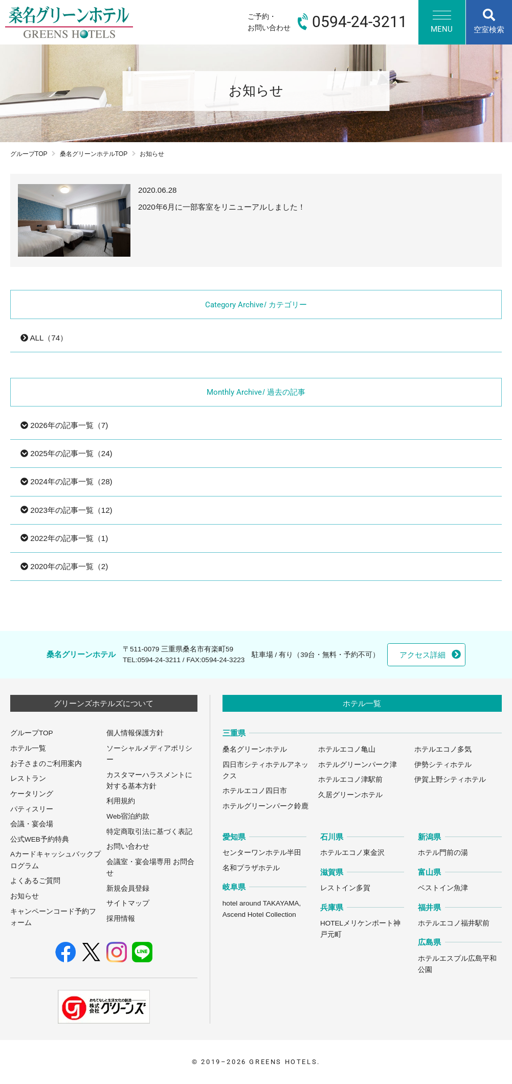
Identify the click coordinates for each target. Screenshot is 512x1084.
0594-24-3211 (159, 660)
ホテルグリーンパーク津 (357, 765)
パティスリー (31, 809)
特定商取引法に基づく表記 (149, 831)
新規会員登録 (127, 888)
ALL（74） (44, 337)
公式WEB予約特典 (39, 839)
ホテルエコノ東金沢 (352, 852)
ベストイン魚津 (443, 888)
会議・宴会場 (31, 824)
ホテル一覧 (28, 748)
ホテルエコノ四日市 (254, 791)
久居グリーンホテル (350, 795)
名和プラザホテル (251, 868)
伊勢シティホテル (443, 765)
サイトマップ (127, 903)
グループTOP (29, 153)
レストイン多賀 (345, 888)
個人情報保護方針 (135, 733)
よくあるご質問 (35, 881)
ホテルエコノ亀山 (346, 749)
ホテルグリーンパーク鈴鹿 (265, 806)
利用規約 (120, 801)
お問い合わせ (127, 846)
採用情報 (120, 918)
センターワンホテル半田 (261, 852)
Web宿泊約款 (127, 816)
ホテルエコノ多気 (443, 749)
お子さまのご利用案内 (46, 763)
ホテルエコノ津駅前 (350, 779)
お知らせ (24, 896)
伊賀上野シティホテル (450, 779)
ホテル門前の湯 (443, 852)
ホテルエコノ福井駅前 (453, 923)
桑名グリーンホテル (254, 749)
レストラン (28, 778)
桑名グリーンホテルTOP (94, 153)
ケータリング (31, 794)
